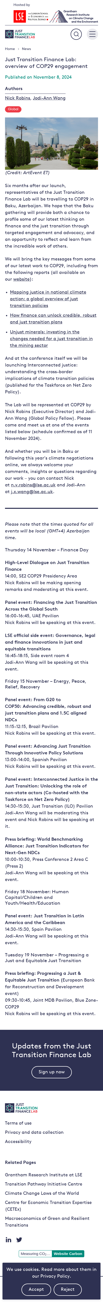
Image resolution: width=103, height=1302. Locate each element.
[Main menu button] (92, 34)
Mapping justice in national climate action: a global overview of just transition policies (48, 299)
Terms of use (18, 1123)
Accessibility (18, 1142)
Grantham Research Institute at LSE (43, 1175)
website (21, 279)
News (26, 49)
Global (13, 109)
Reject (71, 1291)
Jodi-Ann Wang (49, 98)
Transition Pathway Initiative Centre (43, 1184)
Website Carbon (68, 1253)
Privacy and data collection (34, 1132)
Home (10, 49)
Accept (40, 1291)
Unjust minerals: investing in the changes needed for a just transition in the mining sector (51, 339)
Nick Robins (17, 98)
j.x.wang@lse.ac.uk (32, 492)
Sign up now (52, 1072)
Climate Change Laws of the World (42, 1193)
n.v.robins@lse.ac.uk (33, 485)
